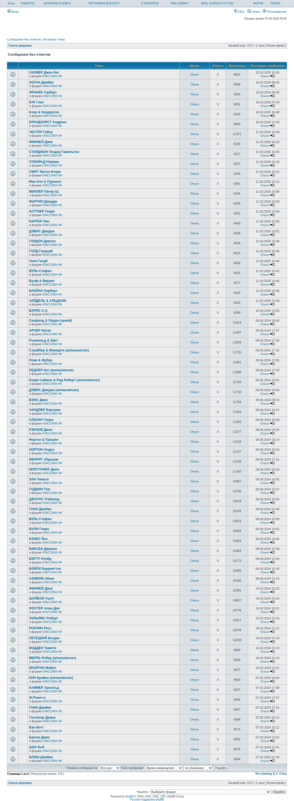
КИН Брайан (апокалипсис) (51, 678)
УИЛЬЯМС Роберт (43, 618)
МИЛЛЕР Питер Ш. (44, 191)
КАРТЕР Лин (39, 221)
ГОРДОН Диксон (42, 241)
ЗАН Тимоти (39, 479)
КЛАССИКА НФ (52, 76)
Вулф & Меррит (42, 281)
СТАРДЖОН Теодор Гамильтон (54, 152)
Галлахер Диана (42, 717)
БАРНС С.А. (38, 311)
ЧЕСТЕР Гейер (41, 132)
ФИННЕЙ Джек (41, 142)
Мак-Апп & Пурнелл (45, 182)
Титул (11, 3)
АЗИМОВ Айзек (41, 578)
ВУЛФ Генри (39, 529)
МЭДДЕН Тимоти (42, 648)
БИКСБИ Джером (43, 549)
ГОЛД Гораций (41, 251)
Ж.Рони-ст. (37, 698)
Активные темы (54, 39)
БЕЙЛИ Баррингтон (45, 569)
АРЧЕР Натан (40, 330)
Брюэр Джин (39, 737)
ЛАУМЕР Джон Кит (44, 72)
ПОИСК (275, 3)
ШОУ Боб (36, 747)
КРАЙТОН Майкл (42, 668)
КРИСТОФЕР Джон (44, 469)
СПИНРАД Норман (44, 162)
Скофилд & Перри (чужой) (50, 320)
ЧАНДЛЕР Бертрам (44, 410)
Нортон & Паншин (43, 440)
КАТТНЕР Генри (42, 211)
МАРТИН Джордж (43, 201)
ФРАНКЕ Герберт (43, 92)
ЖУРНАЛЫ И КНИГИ (57, 3)
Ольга (194, 74)
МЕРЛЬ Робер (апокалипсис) (52, 658)
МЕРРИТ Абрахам (43, 459)
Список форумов (20, 45)
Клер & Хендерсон (44, 112)
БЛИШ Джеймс (41, 757)
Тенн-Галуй (38, 261)
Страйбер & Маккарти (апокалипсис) (59, 350)
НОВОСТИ (27, 3)
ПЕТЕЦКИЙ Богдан (44, 638)
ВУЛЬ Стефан (40, 271)
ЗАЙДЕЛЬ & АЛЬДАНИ (47, 301)
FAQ (239, 11)
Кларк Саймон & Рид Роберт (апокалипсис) (64, 380)
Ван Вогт (36, 727)
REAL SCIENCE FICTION (217, 3)
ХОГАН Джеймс (41, 82)
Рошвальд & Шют (43, 340)
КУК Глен (36, 102)
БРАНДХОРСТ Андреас (48, 122)
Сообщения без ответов (24, 39)
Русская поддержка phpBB (147, 799)
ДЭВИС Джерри (41, 231)
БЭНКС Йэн (38, 539)
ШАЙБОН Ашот (41, 598)
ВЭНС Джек (38, 400)
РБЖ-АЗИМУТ (180, 3)
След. (283, 773)
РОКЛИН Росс (40, 628)
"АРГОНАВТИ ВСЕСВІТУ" (104, 3)
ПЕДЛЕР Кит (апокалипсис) (51, 370)
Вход (12, 11)
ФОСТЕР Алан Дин (44, 608)
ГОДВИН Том (39, 489)
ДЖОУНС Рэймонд (44, 499)
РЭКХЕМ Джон (40, 430)
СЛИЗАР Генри (41, 420)
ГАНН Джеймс (40, 509)
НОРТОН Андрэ (41, 449)
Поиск (253, 11)
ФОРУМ (258, 3)
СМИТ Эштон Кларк (45, 172)
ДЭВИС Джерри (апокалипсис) (54, 390)
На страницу (263, 773)
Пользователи (275, 11)
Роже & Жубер (40, 360)
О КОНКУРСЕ (150, 3)
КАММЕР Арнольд (44, 688)
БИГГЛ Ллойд (40, 559)
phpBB (129, 796)
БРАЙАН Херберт (43, 291)
